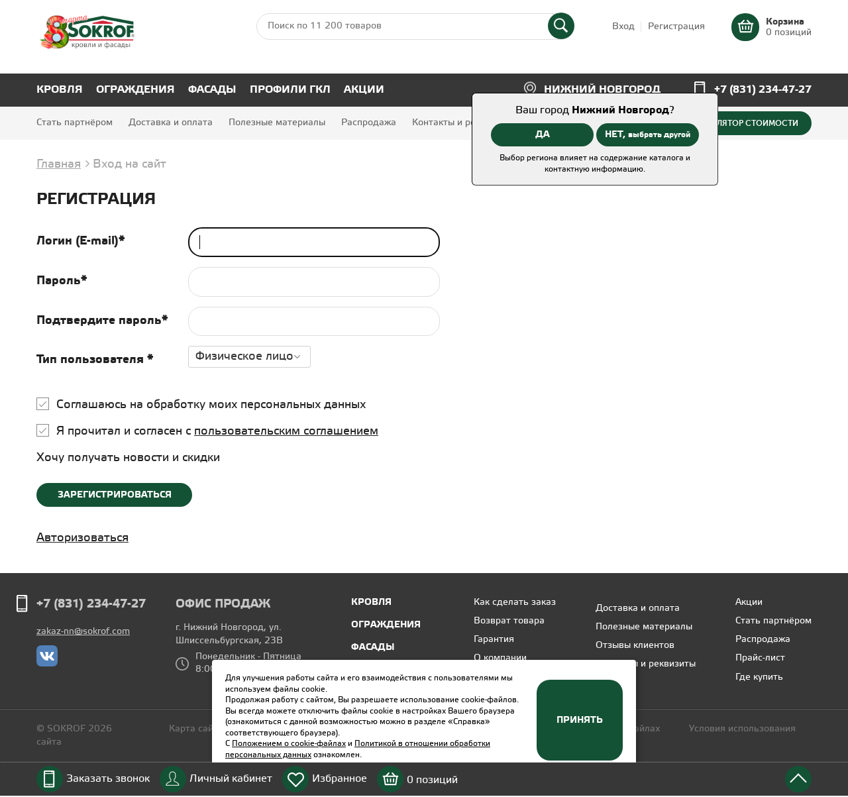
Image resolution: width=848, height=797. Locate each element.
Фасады (212, 89)
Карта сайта (196, 729)
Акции (364, 89)
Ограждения (135, 89)
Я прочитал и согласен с (217, 431)
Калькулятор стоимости (742, 123)
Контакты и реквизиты (462, 123)
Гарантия (494, 639)
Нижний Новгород (602, 89)
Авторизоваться (82, 538)
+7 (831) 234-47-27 (763, 89)
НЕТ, (647, 134)
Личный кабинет (230, 778)
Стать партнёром (74, 123)
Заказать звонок (108, 778)
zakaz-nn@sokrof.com (83, 631)
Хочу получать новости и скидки (128, 458)
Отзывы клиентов (635, 645)
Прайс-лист (760, 658)
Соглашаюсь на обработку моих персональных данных (211, 405)
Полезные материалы (277, 123)
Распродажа (368, 123)
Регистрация (676, 26)
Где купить (759, 677)
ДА (542, 134)
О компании (500, 658)
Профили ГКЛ (290, 89)
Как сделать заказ (515, 602)
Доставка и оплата (171, 123)
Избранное (339, 778)
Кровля (59, 89)
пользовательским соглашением (286, 431)
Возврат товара (509, 621)
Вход (623, 26)
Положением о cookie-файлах (289, 744)
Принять (579, 720)
